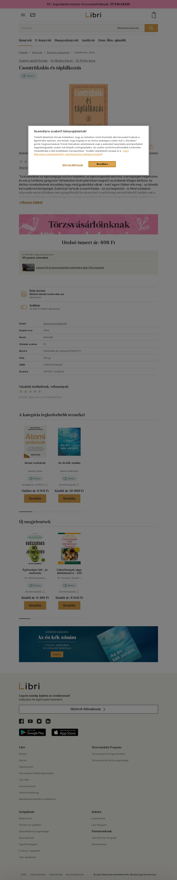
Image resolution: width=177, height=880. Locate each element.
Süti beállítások (72, 165)
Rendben (102, 164)
